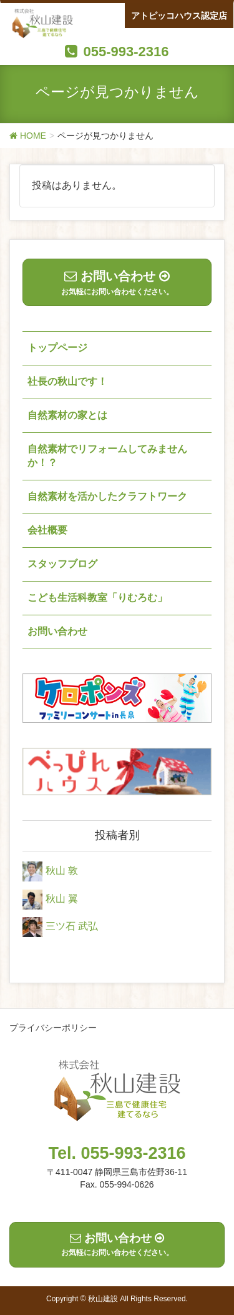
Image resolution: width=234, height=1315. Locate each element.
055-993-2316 (125, 51)
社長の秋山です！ (67, 381)
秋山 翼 (62, 898)
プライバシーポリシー (53, 1028)
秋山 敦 (62, 870)
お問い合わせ (57, 631)
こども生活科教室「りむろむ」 (97, 597)
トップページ (57, 347)
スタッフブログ (62, 563)
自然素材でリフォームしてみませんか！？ (107, 456)
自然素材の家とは (67, 415)
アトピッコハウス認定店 (179, 16)
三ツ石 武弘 (72, 926)
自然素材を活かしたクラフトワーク (107, 496)
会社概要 (47, 530)
